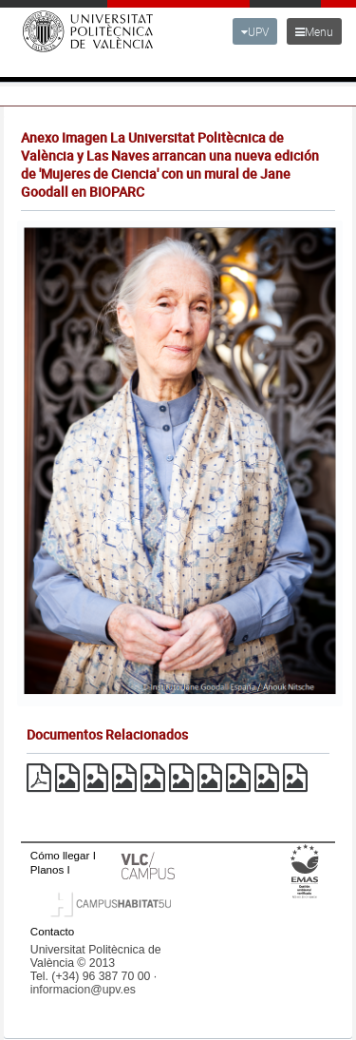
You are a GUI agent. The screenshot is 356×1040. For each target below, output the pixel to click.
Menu (314, 31)
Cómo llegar (60, 855)
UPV (255, 31)
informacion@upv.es (83, 989)
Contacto (52, 931)
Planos (47, 869)
